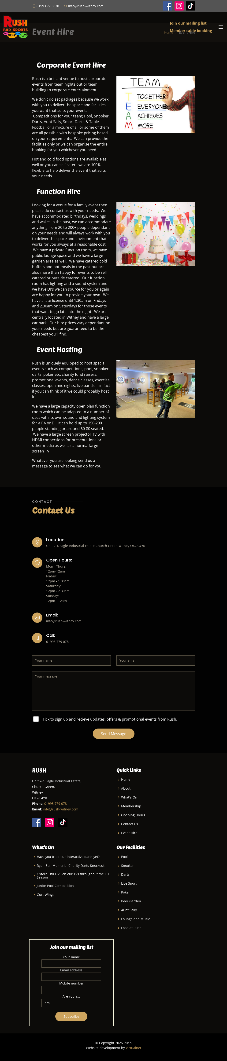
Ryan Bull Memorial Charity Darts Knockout (70, 865)
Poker (125, 892)
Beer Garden (131, 901)
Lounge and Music (135, 919)
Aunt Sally (129, 910)
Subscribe (71, 1016)
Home (125, 779)
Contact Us (129, 824)
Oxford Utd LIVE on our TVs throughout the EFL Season (73, 875)
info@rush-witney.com (60, 809)
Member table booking (191, 30)
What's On (129, 797)
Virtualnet (133, 1048)
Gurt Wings (45, 894)
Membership (131, 806)
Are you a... (71, 996)
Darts (125, 874)
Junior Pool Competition (55, 885)
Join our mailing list (188, 23)
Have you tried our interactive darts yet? (68, 856)
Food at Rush (131, 928)
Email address (71, 970)
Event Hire (129, 833)
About (125, 788)
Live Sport (129, 883)
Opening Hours (133, 815)
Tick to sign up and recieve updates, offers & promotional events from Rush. (110, 719)
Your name (71, 957)
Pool (124, 856)
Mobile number (71, 983)
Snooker (127, 865)
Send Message (113, 733)
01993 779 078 (55, 803)
